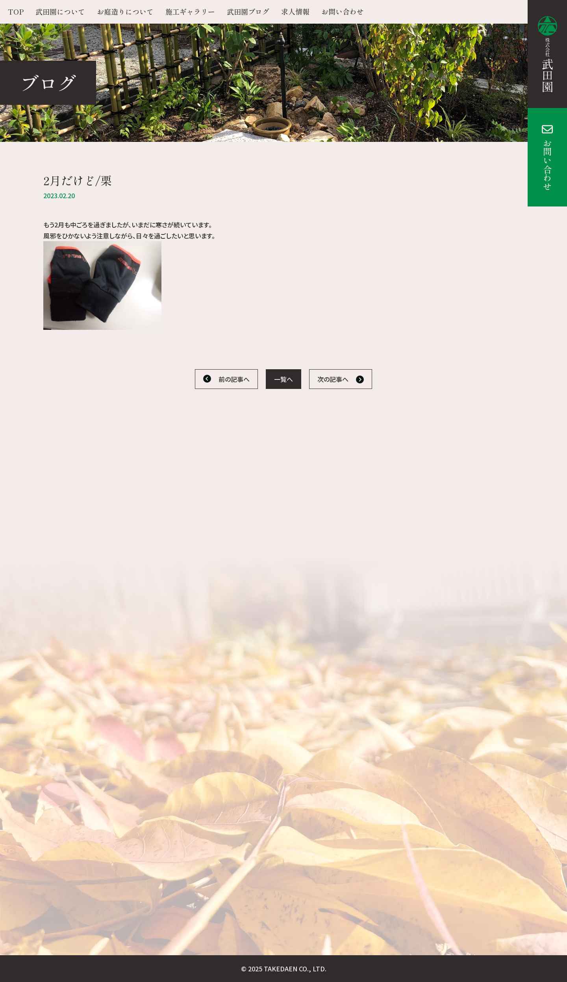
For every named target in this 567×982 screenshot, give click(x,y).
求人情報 (295, 11)
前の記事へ (234, 379)
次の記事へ (332, 379)
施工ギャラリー (190, 11)
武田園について (60, 11)
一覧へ (283, 379)
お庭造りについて (125, 11)
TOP (16, 11)
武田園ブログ (248, 11)
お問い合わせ (547, 165)
